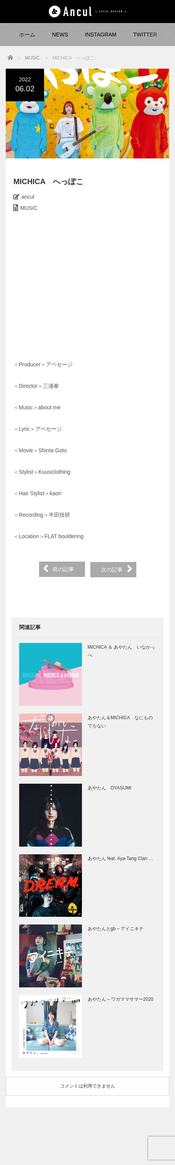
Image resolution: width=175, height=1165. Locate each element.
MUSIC (29, 208)
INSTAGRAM (100, 34)
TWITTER (145, 34)
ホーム (27, 34)
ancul (27, 197)
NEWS (60, 34)
